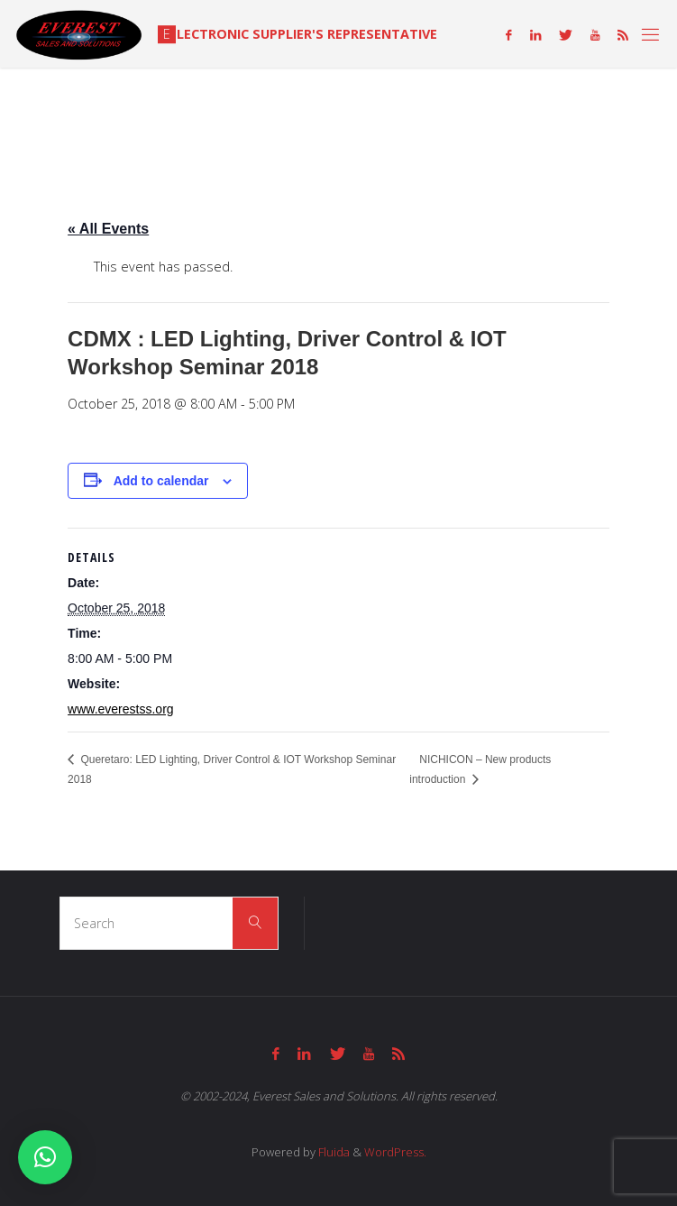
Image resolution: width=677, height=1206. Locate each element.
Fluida (333, 1152)
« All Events (108, 228)
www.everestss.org (120, 709)
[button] (45, 1157)
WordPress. (395, 1152)
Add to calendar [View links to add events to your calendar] (161, 481)
